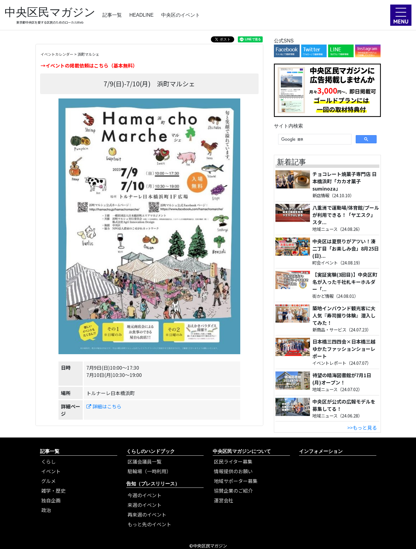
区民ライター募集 (233, 461)
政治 (46, 510)
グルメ (48, 480)
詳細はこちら (103, 406)
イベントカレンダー (57, 54)
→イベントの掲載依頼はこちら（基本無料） (89, 65)
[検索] (314, 139)
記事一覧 (112, 15)
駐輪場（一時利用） (149, 471)
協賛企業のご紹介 (233, 490)
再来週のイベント (147, 514)
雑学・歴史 (53, 490)
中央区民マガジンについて (242, 451)
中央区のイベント (180, 15)
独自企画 (51, 500)
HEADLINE (141, 15)
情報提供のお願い (233, 471)
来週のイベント (144, 504)
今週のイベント (144, 495)
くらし (48, 461)
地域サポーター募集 (236, 480)
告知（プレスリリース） (153, 483)
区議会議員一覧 (144, 461)
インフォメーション (321, 451)
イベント (51, 471)
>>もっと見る (362, 427)
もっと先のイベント (149, 524)
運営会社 (223, 500)
